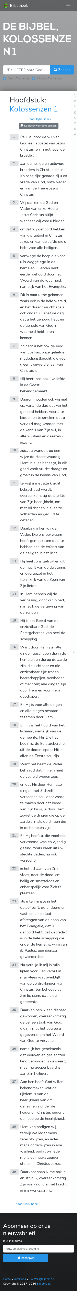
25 (14, 1010)
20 (14, 784)
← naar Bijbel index (38, 119)
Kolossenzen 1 (34, 109)
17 (14, 704)
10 (14, 450)
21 (14, 835)
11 (14, 483)
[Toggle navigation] (68, 5)
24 (14, 965)
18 (14, 725)
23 (14, 901)
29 (14, 1172)
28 (14, 1127)
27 (14, 1082)
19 (14, 764)
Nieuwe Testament (49, 78)
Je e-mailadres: (12, 1241)
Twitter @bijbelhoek (42, 1279)
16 (14, 647)
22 (14, 868)
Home (7, 1279)
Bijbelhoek (15, 5)
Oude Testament (19, 78)
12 (14, 528)
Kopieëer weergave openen (39, 125)
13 (14, 561)
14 (14, 594)
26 (14, 1049)
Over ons (20, 1279)
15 (14, 620)
